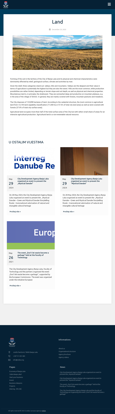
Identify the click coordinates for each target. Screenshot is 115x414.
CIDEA (44, 411)
